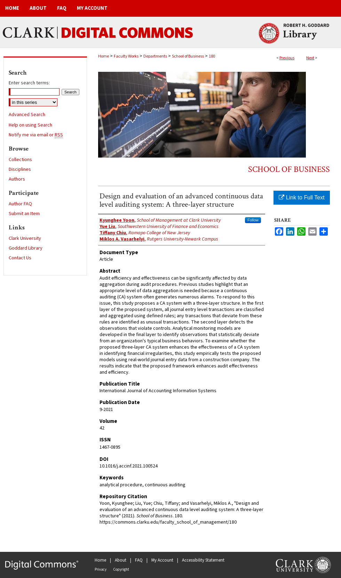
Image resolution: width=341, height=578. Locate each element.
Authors (17, 179)
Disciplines (20, 169)
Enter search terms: (29, 82)
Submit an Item (24, 213)
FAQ (139, 560)
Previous (286, 58)
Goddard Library (25, 248)
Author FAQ (20, 203)
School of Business (188, 56)
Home (103, 56)
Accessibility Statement (203, 560)
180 (212, 56)
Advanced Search (27, 114)
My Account (162, 560)
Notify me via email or (36, 134)
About (120, 560)
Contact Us (20, 257)
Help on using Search (30, 125)
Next (310, 58)
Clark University (25, 238)
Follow (253, 220)
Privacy (100, 569)
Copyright (121, 569)
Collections (20, 159)
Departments (155, 56)
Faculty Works (126, 56)
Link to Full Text (301, 197)
